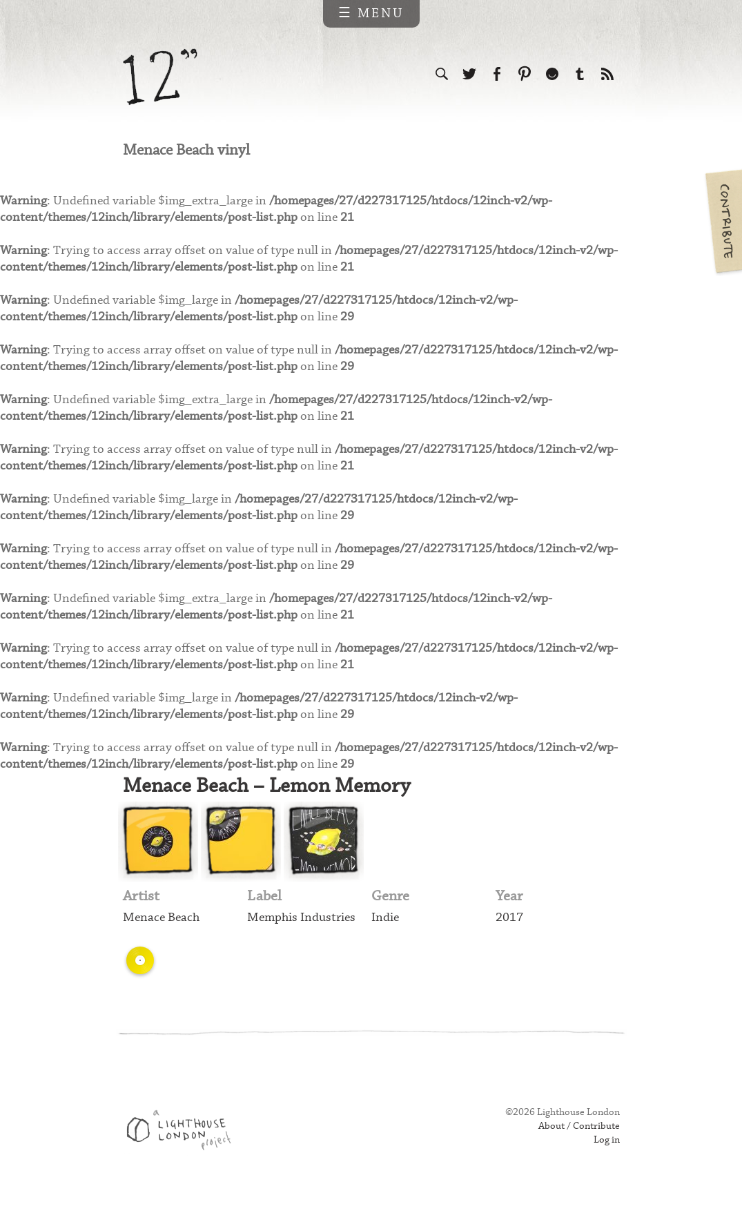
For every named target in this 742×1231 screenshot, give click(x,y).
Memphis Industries (303, 947)
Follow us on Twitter (469, 74)
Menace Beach (162, 947)
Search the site (441, 74)
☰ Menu (371, 13)
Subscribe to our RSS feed (607, 74)
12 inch (160, 77)
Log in (606, 1170)
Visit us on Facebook (497, 74)
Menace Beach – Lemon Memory (270, 813)
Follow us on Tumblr (579, 74)
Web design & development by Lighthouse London (184, 1163)
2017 (509, 947)
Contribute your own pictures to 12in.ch (722, 221)
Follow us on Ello (552, 74)
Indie (385, 947)
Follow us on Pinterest (524, 74)
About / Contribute (577, 1156)
